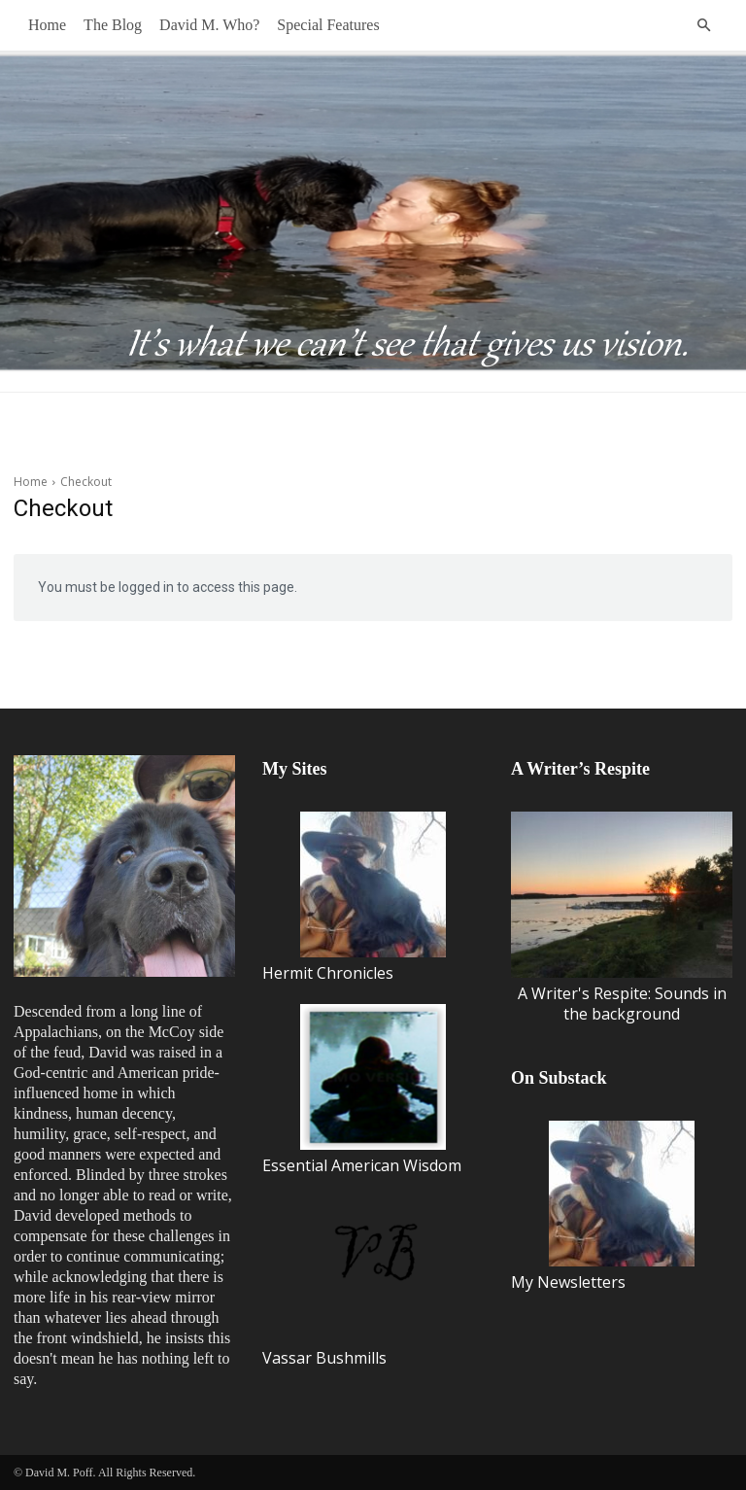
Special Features (328, 25)
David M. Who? (209, 25)
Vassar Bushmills (354, 1282)
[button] (703, 25)
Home (47, 25)
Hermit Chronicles (354, 898)
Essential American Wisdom (361, 1090)
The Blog (113, 25)
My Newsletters (603, 1207)
